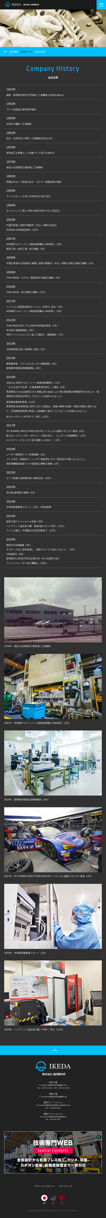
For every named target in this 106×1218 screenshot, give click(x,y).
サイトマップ (65, 1186)
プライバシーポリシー (44, 1186)
